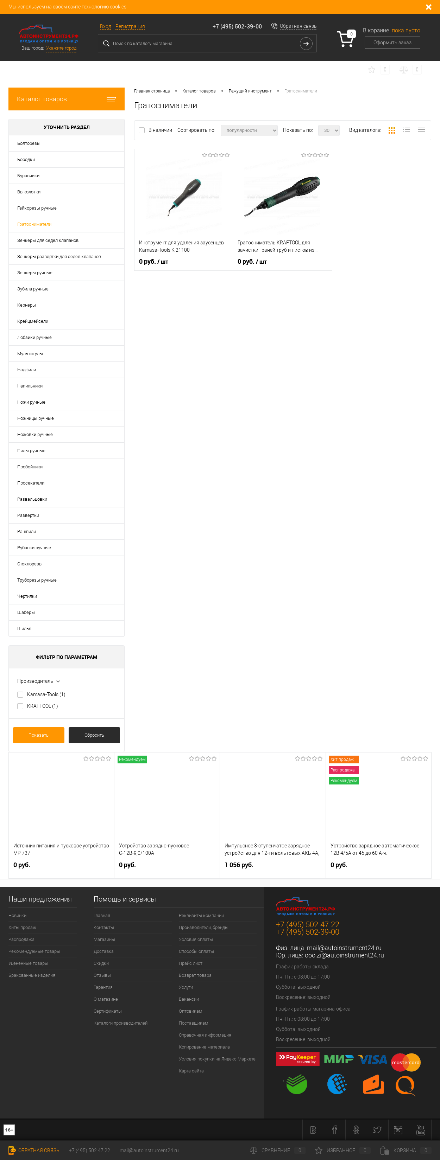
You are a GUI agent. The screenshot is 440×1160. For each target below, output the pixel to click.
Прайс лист (190, 963)
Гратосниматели (34, 224)
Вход (105, 26)
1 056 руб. (239, 865)
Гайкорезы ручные (37, 208)
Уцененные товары (28, 963)
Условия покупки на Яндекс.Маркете (217, 1059)
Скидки (101, 963)
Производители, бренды (203, 927)
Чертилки (27, 596)
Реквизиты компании (201, 915)
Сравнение (278, 1150)
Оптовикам (190, 1011)
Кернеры (26, 305)
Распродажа (21, 939)
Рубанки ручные (34, 547)
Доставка (104, 951)
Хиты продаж (22, 927)
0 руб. (153, 261)
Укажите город (61, 48)
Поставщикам (193, 1023)
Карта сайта (191, 1071)
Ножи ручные (31, 402)
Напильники (30, 386)
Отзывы (102, 975)
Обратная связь (298, 26)
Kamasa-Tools (46, 694)
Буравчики (28, 175)
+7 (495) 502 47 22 (89, 1150)
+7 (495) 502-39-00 (237, 26)
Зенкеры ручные (34, 272)
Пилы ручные (31, 450)
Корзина (406, 1150)
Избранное (343, 1150)
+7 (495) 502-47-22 (307, 924)
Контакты (104, 927)
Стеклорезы (30, 563)
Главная (102, 915)
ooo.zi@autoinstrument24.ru (344, 955)
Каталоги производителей (120, 1023)
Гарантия (103, 987)
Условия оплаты (196, 939)
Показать (39, 735)
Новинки (17, 915)
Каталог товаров (66, 99)
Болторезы (28, 143)
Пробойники (30, 466)
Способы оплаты (196, 951)
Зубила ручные (33, 288)
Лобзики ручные (34, 337)
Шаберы (26, 612)
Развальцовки (32, 499)
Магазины (104, 939)
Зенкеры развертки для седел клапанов (59, 256)
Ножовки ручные (35, 434)
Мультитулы (30, 353)
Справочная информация (205, 1035)
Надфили (26, 369)
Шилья (24, 628)
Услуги (186, 987)
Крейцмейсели (32, 321)
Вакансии (189, 999)
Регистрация (130, 26)
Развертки (28, 515)
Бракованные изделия (31, 975)
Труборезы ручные (37, 580)
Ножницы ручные (35, 418)
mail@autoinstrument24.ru (344, 947)
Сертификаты (108, 1011)
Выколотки (28, 191)
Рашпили (26, 531)
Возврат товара (195, 975)
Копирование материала (204, 1047)
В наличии (161, 130)
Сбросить (94, 735)
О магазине (106, 999)
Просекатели (30, 483)
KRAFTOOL (42, 706)
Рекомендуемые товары (34, 951)
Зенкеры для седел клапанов (47, 240)
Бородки (26, 159)
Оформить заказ (392, 42)
